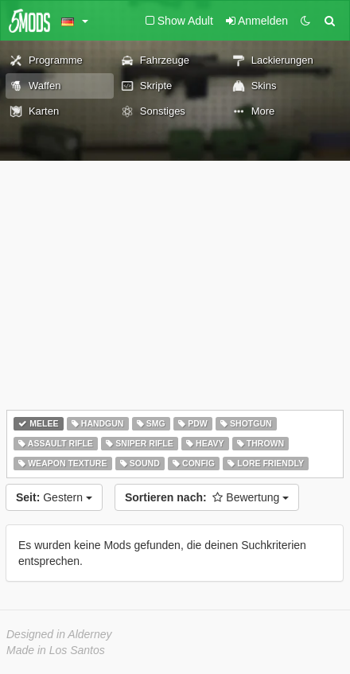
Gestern (54, 497)
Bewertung (207, 497)
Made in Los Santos (55, 650)
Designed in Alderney (59, 634)
